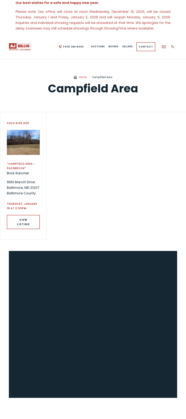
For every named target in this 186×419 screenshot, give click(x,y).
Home (83, 77)
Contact (146, 46)
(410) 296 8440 (73, 46)
